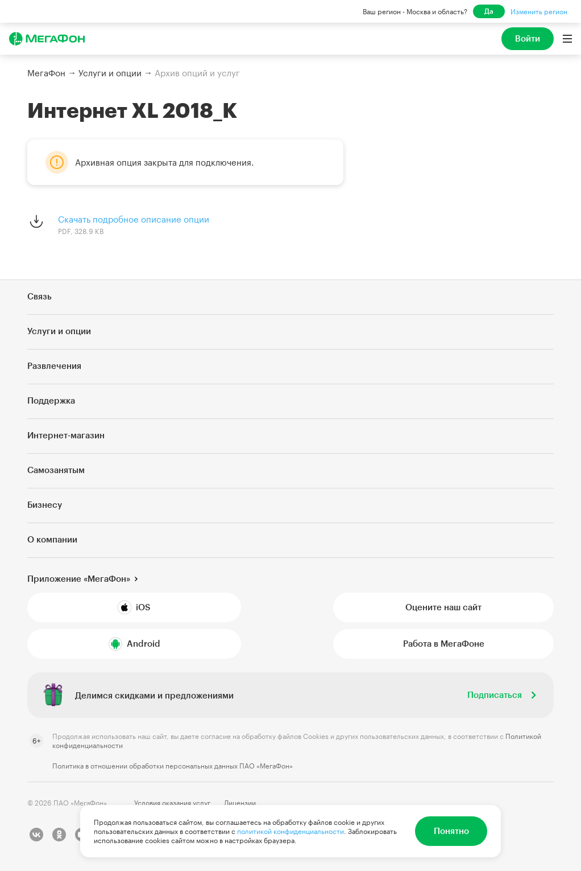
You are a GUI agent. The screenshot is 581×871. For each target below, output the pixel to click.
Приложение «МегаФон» (78, 578)
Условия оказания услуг (172, 803)
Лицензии (240, 803)
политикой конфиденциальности (290, 831)
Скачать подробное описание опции (133, 219)
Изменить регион (539, 11)
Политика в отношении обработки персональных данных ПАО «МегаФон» (172, 766)
